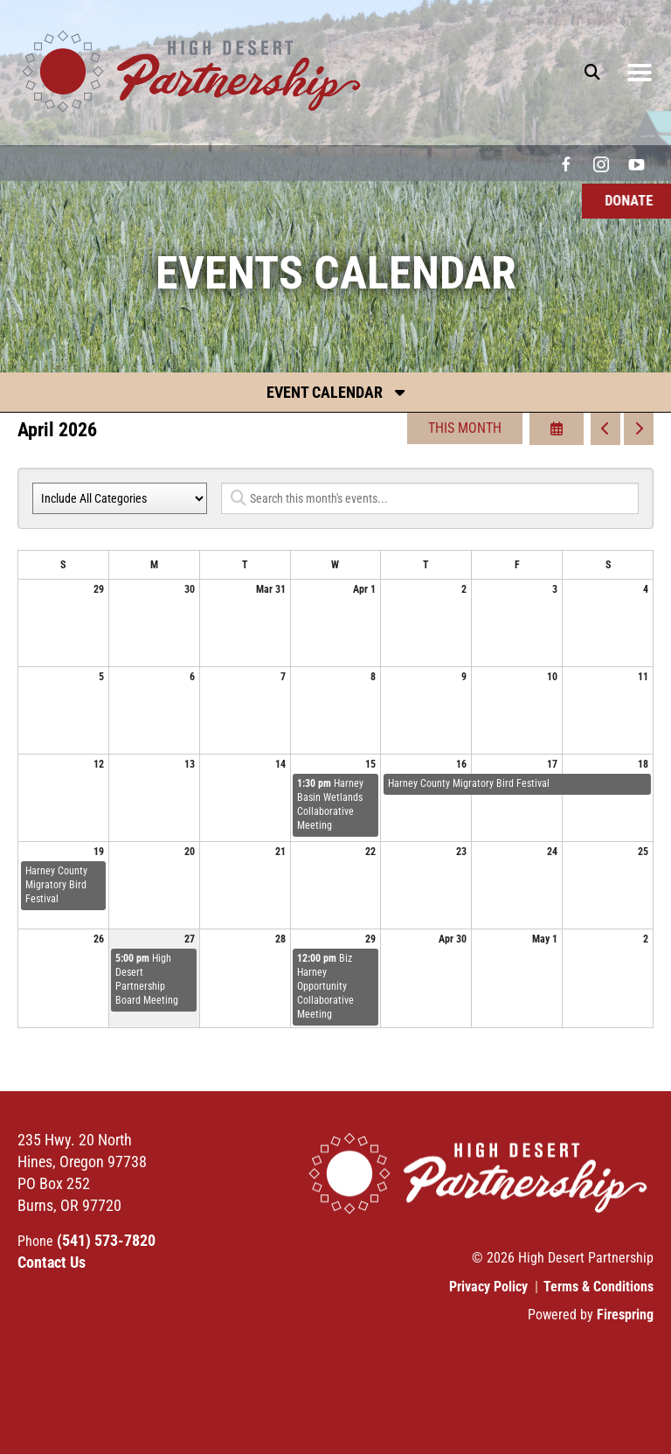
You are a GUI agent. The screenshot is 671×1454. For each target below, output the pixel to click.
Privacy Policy (488, 1286)
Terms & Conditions (598, 1286)
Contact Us (51, 1262)
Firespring (625, 1314)
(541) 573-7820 (106, 1240)
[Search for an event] (430, 498)
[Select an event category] (119, 498)
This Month (465, 428)
